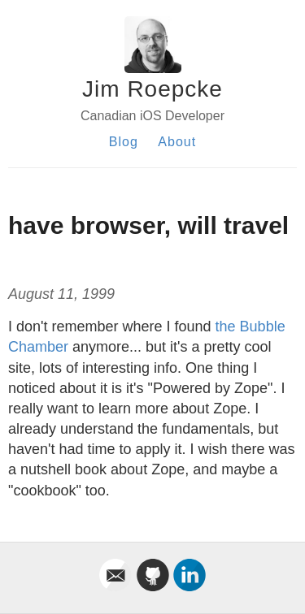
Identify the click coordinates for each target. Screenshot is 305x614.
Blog (123, 142)
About (177, 142)
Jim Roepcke (152, 89)
